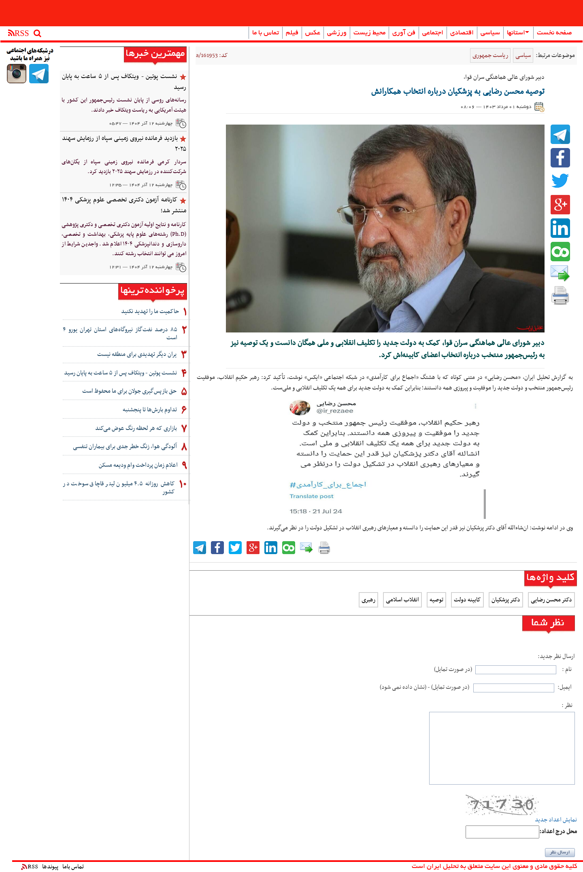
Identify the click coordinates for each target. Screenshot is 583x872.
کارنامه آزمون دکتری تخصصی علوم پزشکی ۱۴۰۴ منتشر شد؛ (124, 205)
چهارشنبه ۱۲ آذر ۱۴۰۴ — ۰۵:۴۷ (140, 123)
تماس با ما (265, 33)
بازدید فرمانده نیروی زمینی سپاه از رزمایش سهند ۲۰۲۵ (124, 144)
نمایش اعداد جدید (556, 820)
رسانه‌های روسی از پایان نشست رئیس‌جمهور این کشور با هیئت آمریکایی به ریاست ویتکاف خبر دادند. (124, 105)
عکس (312, 33)
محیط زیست (369, 33)
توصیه (436, 600)
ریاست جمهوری (490, 55)
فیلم (292, 33)
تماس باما (73, 866)
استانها (518, 33)
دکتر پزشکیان (506, 600)
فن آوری (403, 33)
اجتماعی (432, 33)
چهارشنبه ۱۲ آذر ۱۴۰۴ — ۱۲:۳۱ (140, 267)
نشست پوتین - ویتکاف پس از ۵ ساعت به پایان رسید (124, 82)
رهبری (368, 600)
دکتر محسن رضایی (551, 600)
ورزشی (337, 33)
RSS (29, 866)
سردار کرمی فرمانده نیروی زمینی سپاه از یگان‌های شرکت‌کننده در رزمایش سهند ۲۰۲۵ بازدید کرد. (124, 167)
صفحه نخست (554, 33)
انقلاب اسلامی (402, 600)
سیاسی (490, 33)
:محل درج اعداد (558, 832)
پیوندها (50, 866)
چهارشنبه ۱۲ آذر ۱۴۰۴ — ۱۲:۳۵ (140, 185)
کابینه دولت (467, 600)
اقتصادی (462, 33)
